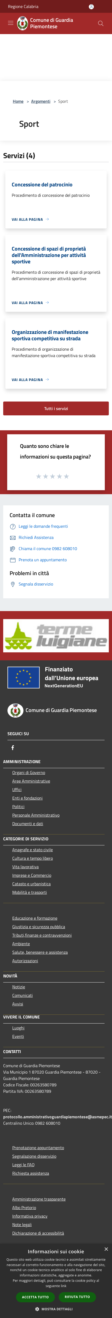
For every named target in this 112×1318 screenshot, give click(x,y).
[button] (56, 1309)
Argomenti (40, 101)
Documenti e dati (27, 823)
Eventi (18, 1036)
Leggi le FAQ (23, 1164)
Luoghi (18, 1028)
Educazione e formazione (34, 918)
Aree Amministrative (31, 781)
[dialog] (56, 1281)
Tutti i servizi (56, 408)
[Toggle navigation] (10, 23)
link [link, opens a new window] (63, 1286)
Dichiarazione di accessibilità (38, 1233)
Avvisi (17, 1004)
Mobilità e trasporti (29, 892)
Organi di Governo (28, 772)
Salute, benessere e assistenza (40, 952)
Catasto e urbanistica (31, 884)
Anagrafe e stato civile (32, 849)
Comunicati (22, 995)
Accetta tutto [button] (35, 1297)
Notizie (18, 987)
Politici (18, 806)
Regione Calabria (23, 6)
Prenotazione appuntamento (38, 1147)
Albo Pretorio (24, 1207)
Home (18, 101)
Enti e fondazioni (27, 798)
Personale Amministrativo (35, 815)
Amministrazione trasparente (39, 1199)
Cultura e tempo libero (32, 858)
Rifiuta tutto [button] (77, 1297)
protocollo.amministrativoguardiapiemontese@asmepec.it (57, 1117)
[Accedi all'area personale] (91, 7)
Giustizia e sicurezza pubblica (38, 926)
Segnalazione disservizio (34, 1156)
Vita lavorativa (25, 866)
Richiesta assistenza (30, 1173)
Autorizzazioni (25, 960)
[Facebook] (12, 747)
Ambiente (21, 943)
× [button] (106, 1249)
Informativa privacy (29, 1216)
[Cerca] (101, 23)
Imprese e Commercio (31, 875)
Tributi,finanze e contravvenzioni (42, 935)
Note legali (22, 1224)
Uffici (17, 789)
